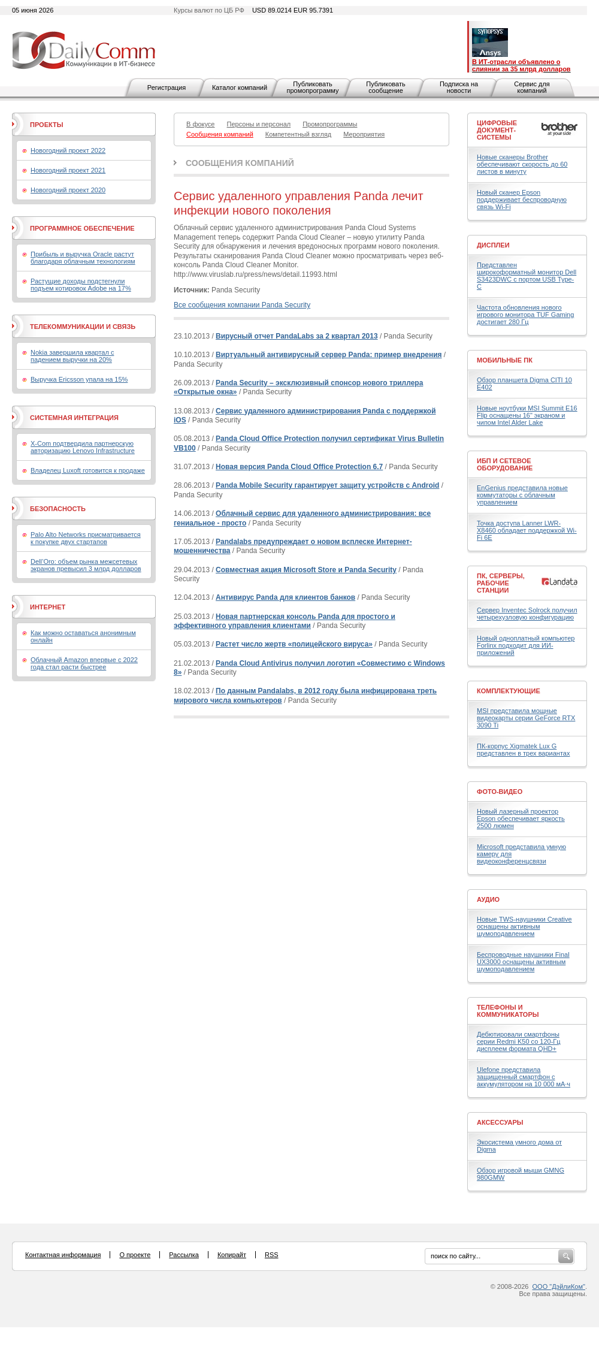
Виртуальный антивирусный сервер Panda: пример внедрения (328, 355)
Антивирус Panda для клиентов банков (285, 597)
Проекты (46, 124)
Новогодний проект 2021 (68, 170)
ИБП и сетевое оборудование (505, 464)
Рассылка (184, 1254)
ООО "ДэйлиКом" (559, 1286)
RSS (272, 1254)
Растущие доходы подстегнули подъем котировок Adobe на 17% (81, 284)
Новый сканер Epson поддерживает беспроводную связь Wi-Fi (522, 199)
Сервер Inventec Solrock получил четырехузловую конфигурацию (527, 613)
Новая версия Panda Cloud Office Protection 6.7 (299, 467)
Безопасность (58, 508)
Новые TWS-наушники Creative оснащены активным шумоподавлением (524, 926)
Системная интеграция (74, 417)
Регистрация (166, 87)
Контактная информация (63, 1254)
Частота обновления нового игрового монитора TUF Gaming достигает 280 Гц (525, 314)
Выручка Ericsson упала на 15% (79, 379)
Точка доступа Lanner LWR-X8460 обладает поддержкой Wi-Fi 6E (527, 530)
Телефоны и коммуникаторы (508, 1011)
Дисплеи (493, 245)
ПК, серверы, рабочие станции (501, 583)
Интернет (47, 607)
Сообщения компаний (240, 163)
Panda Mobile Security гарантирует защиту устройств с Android (327, 485)
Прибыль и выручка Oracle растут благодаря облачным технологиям (83, 257)
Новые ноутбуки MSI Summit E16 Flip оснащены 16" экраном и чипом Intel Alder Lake (527, 415)
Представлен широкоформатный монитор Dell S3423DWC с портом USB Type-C (526, 275)
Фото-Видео (499, 791)
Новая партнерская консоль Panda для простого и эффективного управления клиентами (284, 621)
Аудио (488, 899)
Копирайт (231, 1254)
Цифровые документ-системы (497, 130)
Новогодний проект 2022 (68, 150)
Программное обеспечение (82, 228)
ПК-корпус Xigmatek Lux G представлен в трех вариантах (523, 749)
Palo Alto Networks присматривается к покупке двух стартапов (86, 538)
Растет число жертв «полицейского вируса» (294, 644)
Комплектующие (508, 690)
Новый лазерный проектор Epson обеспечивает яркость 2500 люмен (521, 818)
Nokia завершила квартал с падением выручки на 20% (72, 356)
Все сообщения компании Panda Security (242, 305)
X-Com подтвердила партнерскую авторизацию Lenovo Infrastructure (83, 447)
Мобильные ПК (505, 360)
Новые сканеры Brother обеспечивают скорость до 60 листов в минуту (522, 164)
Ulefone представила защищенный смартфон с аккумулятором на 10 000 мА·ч (523, 1077)
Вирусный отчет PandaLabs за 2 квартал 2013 (297, 336)
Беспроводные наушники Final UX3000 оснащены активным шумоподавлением (523, 962)
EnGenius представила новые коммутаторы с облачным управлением (522, 495)
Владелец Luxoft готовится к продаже (88, 470)
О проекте (134, 1254)
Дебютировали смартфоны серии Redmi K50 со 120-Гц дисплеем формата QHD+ (519, 1041)
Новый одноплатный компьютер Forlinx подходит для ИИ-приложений (525, 645)
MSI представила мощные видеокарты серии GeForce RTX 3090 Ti (526, 718)
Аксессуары (500, 1122)
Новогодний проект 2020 (68, 190)
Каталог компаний (239, 87)
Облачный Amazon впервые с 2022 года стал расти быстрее (84, 663)
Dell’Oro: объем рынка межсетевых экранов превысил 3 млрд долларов (86, 565)
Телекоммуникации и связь (82, 326)
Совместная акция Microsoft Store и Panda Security (306, 570)
